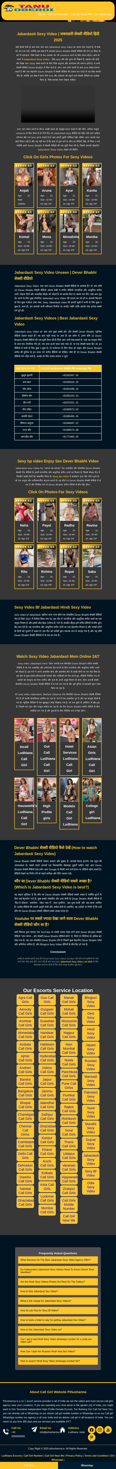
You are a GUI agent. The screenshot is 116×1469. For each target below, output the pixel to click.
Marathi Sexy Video (90, 1126)
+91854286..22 (70, 387)
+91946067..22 (70, 421)
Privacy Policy (74, 1453)
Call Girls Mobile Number (69, 1203)
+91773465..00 (70, 434)
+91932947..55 (70, 373)
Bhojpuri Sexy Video (91, 1000)
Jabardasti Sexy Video (37, 57)
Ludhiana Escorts (12, 1453)
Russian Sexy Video (91, 1063)
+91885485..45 (70, 414)
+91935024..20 (70, 380)
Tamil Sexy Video (91, 1110)
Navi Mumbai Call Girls (69, 1047)
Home (50, 13)
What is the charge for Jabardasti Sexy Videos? (45, 1299)
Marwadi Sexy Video (90, 1079)
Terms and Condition (96, 1453)
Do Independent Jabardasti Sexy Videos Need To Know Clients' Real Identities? (57, 1269)
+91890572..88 (70, 428)
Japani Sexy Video (91, 1047)
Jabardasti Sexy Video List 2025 (76, 959)
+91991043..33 (70, 393)
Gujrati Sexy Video (91, 1142)
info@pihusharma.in (50, 1430)
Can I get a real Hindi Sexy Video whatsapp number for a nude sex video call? (56, 1338)
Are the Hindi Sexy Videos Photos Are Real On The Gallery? (52, 1280)
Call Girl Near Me (85, 13)
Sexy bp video (61, 474)
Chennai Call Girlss (25, 1128)
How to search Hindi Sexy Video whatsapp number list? (50, 1359)
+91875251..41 (70, 400)
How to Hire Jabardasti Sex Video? (39, 1289)
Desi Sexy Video (91, 1016)
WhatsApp (87, 1465)
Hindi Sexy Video (91, 1031)
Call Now (29, 1465)
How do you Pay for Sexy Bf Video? (39, 1308)
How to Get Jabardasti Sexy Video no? (41, 1327)
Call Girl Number (64, 13)
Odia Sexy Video (91, 1185)
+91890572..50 (70, 407)
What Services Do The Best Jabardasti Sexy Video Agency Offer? (55, 1258)
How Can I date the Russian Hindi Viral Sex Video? (47, 1349)
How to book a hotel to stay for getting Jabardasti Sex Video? (53, 1318)
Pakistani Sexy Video (90, 1094)
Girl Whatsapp (104, 13)
